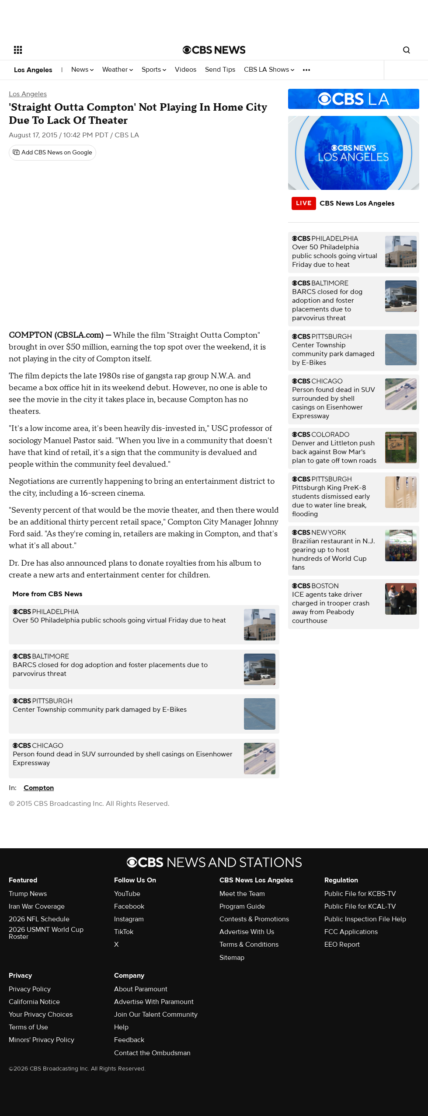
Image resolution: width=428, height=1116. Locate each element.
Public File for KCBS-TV (360, 893)
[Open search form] (407, 50)
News (82, 70)
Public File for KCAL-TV (360, 906)
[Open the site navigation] (80, 50)
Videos (185, 70)
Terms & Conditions (248, 944)
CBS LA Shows (269, 70)
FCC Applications (351, 931)
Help (121, 1027)
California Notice (34, 1001)
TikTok (123, 931)
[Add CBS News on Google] (52, 153)
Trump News (28, 893)
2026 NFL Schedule (39, 919)
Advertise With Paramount (154, 1001)
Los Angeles (33, 70)
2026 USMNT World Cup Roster (46, 933)
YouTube (127, 893)
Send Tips (220, 70)
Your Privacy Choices (41, 1014)
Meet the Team (242, 893)
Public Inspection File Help (365, 919)
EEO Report (342, 944)
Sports (154, 70)
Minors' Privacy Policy (41, 1039)
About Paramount (140, 989)
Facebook (129, 906)
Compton (39, 788)
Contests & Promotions (254, 919)
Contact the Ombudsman (152, 1053)
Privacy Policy (30, 989)
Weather (117, 70)
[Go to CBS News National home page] (214, 49)
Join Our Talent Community (156, 1014)
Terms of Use (28, 1027)
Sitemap (231, 957)
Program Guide (242, 906)
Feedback (129, 1039)
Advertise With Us (246, 931)
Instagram (129, 919)
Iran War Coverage (37, 906)
